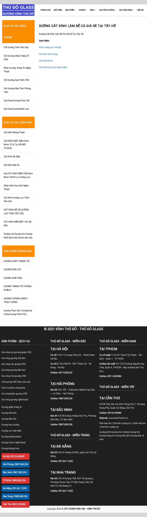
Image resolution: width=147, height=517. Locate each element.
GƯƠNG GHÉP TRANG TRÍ (17, 261)
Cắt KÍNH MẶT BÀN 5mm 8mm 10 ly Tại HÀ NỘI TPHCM (16, 145)
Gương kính (105, 432)
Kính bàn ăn (105, 423)
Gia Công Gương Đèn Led (16, 108)
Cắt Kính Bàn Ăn (12, 165)
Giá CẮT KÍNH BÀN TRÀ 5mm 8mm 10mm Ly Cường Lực (18, 175)
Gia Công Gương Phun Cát (16, 100)
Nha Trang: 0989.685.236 (15, 496)
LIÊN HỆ (140, 10)
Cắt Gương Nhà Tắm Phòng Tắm (17, 90)
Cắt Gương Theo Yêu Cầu (16, 47)
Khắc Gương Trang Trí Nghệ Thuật (17, 70)
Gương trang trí (106, 435)
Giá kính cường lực (110, 426)
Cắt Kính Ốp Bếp (12, 156)
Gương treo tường (120, 432)
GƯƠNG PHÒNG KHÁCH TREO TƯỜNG (16, 300)
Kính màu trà (139, 423)
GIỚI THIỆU (57, 10)
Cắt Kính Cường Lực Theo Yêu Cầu (16, 199)
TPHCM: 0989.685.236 (14, 480)
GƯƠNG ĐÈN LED (12, 269)
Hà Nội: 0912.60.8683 (13, 456)
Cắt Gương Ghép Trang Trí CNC (16, 57)
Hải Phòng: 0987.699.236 (15, 464)
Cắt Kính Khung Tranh (14, 132)
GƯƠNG (83, 10)
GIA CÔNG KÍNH (126, 10)
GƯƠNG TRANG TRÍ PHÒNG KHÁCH (17, 288)
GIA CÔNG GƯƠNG (107, 10)
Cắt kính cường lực (122, 423)
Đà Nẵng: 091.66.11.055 (15, 488)
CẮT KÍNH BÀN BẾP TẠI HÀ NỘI (17, 223)
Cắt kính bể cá (46, 60)
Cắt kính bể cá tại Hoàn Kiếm (53, 67)
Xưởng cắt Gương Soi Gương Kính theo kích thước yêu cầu (18, 235)
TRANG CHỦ (45, 10)
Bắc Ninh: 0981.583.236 (15, 472)
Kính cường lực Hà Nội (50, 47)
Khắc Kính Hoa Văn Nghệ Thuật (16, 187)
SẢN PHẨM (70, 10)
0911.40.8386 (114, 376)
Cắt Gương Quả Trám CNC (16, 80)
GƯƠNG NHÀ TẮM (13, 278)
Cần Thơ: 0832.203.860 (14, 504)
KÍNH (93, 10)
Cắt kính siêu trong (48, 54)
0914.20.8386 (114, 413)
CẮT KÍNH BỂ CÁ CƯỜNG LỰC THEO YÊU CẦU (16, 211)
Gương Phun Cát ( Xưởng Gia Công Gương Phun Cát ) (18, 312)
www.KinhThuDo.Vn (118, 418)
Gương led (134, 432)
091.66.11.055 (66, 461)
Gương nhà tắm (122, 435)
